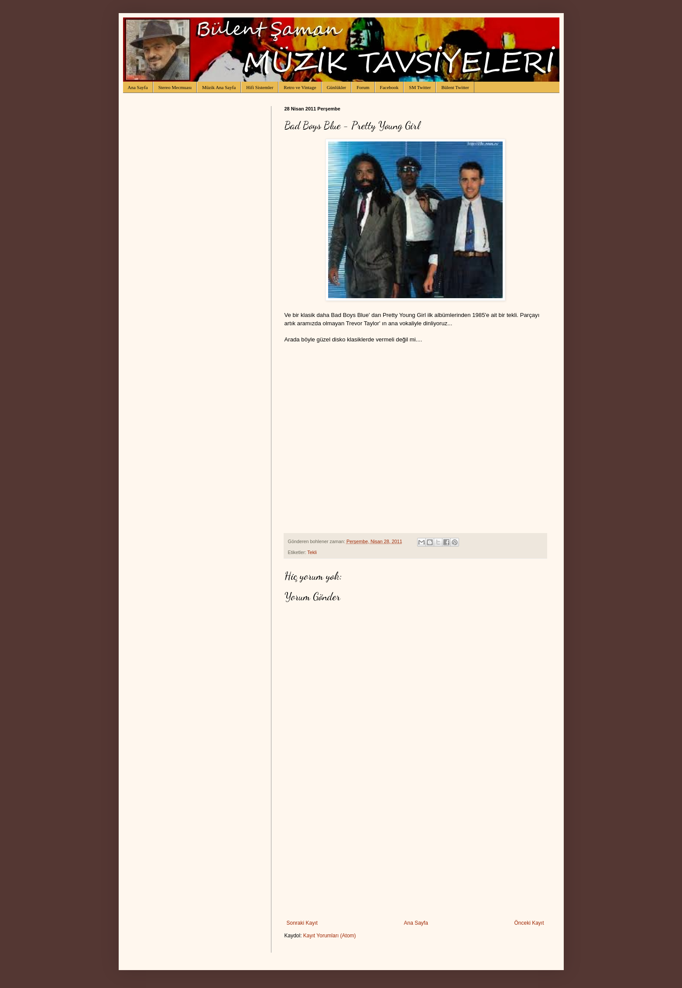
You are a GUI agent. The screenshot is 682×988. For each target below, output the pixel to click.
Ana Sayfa (138, 87)
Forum (362, 87)
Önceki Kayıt (529, 923)
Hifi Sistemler (259, 87)
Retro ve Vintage (300, 87)
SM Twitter (420, 87)
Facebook (389, 87)
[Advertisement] (415, 854)
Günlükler (336, 87)
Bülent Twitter (455, 87)
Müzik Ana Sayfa (219, 87)
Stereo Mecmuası (175, 87)
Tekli (312, 552)
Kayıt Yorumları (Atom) (329, 936)
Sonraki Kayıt (302, 923)
